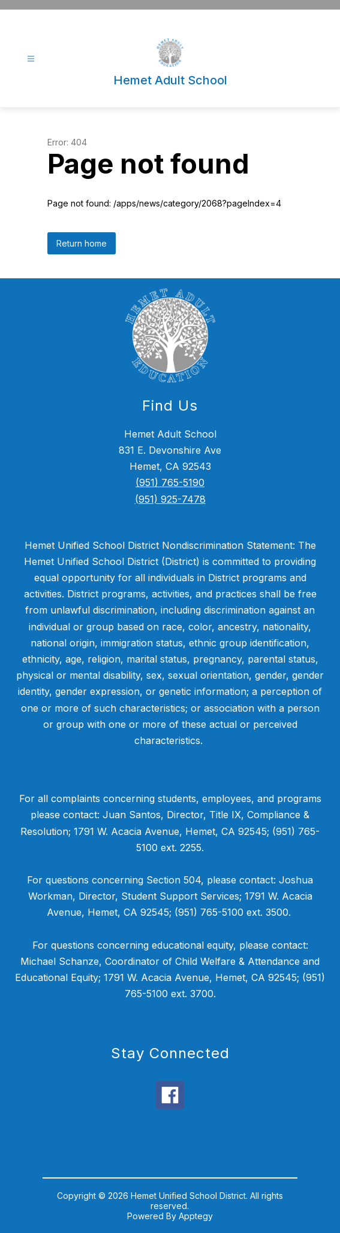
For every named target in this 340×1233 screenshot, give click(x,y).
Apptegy (196, 1216)
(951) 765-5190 (170, 482)
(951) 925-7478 (170, 499)
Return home (81, 243)
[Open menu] (31, 59)
